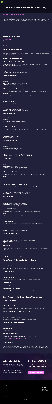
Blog (27, 394)
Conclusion (6, 45)
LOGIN (43, 1)
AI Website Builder (13, 394)
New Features (29, 399)
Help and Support (21, 394)
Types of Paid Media (7, 40)
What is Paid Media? (7, 39)
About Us (4, 394)
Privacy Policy (5, 401)
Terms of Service (5, 399)
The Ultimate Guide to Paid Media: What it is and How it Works (17, 338)
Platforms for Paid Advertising (9, 41)
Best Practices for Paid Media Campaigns (11, 44)
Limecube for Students (14, 399)
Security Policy (5, 403)
